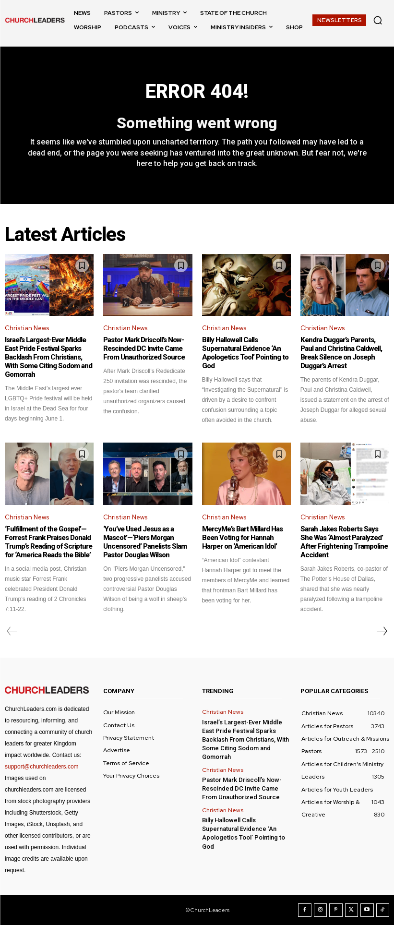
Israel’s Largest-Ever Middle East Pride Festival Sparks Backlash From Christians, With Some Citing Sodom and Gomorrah (48, 357)
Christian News (27, 328)
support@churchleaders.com (42, 766)
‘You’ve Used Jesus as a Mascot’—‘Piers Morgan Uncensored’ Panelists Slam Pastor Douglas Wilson (145, 542)
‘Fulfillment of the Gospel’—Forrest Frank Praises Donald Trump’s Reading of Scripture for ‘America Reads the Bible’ (48, 542)
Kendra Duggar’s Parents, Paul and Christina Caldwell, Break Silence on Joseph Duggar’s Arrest (341, 353)
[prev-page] (12, 631)
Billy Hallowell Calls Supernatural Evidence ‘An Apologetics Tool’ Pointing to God (245, 353)
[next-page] (381, 631)
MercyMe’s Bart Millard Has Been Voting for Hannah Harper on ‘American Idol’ (242, 538)
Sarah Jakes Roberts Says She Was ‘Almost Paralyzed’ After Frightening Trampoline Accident (344, 542)
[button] (377, 20)
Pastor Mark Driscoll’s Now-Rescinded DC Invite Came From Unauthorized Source (144, 348)
